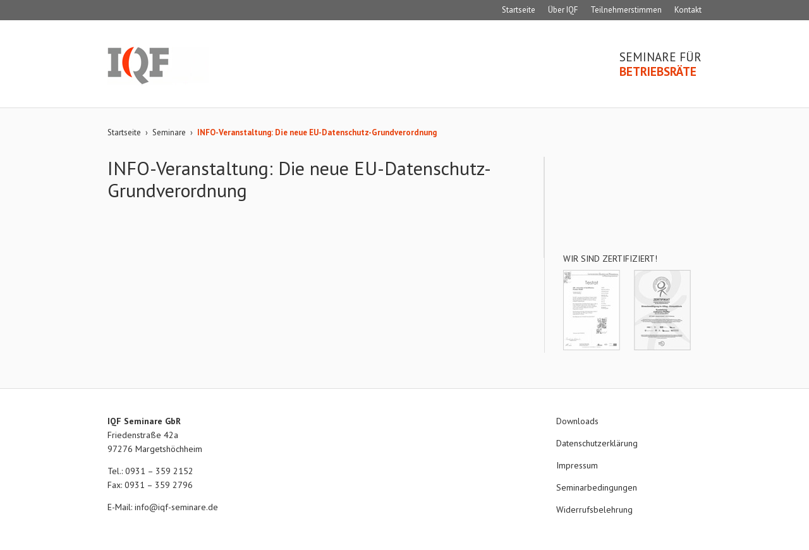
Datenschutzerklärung (597, 443)
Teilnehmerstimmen (626, 9)
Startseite (518, 9)
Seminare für (660, 64)
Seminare (169, 132)
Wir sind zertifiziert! (610, 258)
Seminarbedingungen (596, 487)
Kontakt (688, 9)
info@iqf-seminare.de (176, 507)
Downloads (577, 421)
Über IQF (563, 9)
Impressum (577, 465)
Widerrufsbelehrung (594, 509)
